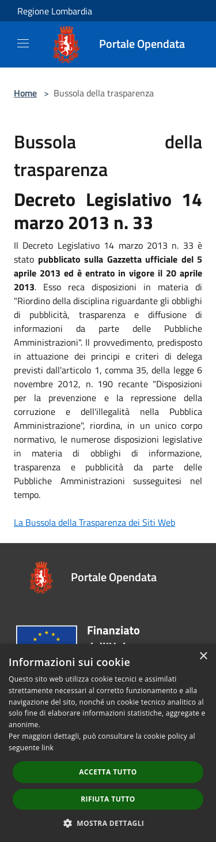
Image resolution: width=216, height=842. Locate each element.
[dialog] (108, 743)
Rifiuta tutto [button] (108, 799)
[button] (108, 823)
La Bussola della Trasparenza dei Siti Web (94, 522)
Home (25, 93)
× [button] (203, 656)
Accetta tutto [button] (108, 772)
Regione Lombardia (54, 11)
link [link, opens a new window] (47, 748)
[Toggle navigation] (23, 43)
